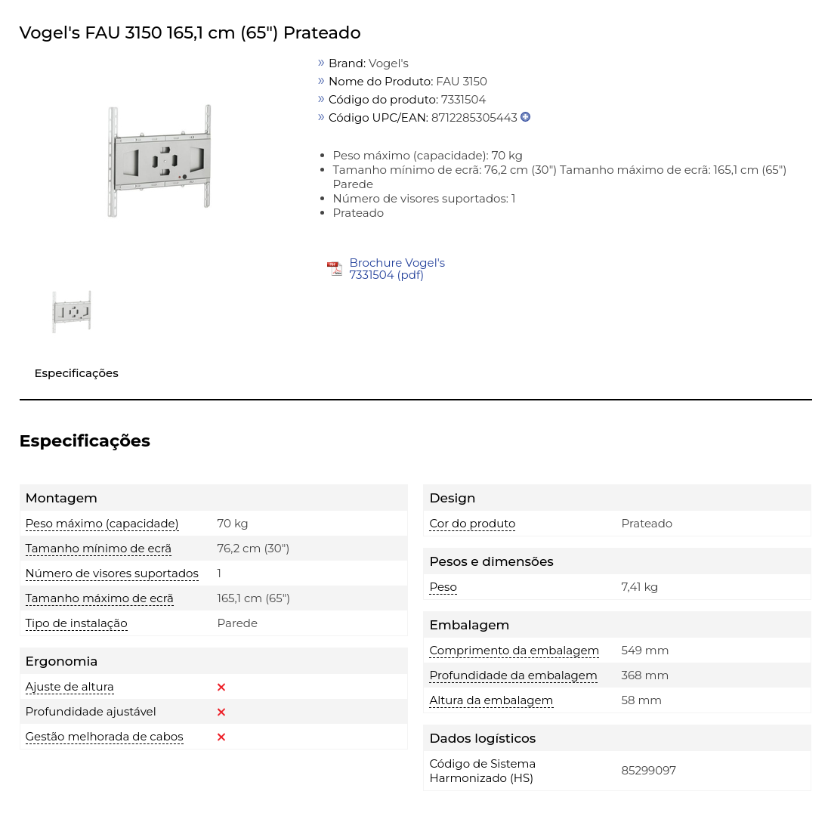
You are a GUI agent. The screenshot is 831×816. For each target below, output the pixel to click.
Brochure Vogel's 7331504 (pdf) (397, 268)
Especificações (77, 373)
